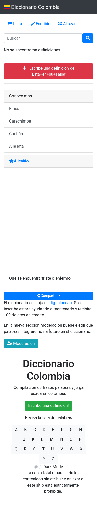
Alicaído (19, 161)
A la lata (16, 146)
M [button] (51, 439)
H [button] (80, 429)
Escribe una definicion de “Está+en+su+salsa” (49, 71)
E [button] (53, 429)
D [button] (44, 429)
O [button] (71, 439)
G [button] (71, 429)
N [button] (61, 439)
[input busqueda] (43, 38)
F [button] (62, 429)
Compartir (47, 296)
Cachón (16, 133)
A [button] (16, 429)
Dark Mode (53, 466)
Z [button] (53, 458)
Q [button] (16, 449)
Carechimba (20, 121)
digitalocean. (61, 302)
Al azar (67, 23)
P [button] (80, 439)
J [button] (24, 439)
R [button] (25, 449)
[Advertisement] (48, 224)
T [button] (43, 449)
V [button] (61, 449)
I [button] (15, 439)
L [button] (42, 439)
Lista (15, 23)
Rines (14, 108)
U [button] (52, 449)
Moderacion (21, 343)
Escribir (40, 23)
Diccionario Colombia (32, 7)
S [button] (34, 449)
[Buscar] (87, 38)
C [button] (34, 429)
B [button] (25, 429)
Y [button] (44, 458)
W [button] (71, 449)
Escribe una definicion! (48, 405)
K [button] (33, 439)
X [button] (81, 449)
